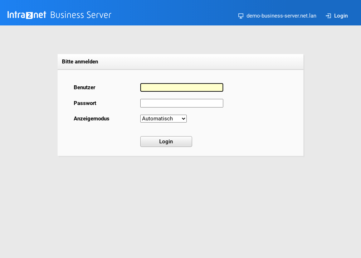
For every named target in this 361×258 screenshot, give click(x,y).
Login (337, 16)
